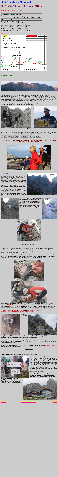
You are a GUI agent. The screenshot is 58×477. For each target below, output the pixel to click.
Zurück (3, 402)
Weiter (55, 402)
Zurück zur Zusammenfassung (29, 402)
